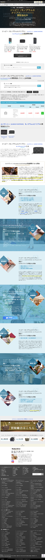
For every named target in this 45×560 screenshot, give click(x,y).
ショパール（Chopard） (19, 539)
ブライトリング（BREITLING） (6, 501)
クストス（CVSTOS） (5, 487)
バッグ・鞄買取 (25, 469)
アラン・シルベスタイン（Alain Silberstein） (37, 480)
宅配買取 (22, 211)
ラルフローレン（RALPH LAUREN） (36, 505)
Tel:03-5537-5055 (13, 243)
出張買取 (26, 212)
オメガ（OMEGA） (4, 485)
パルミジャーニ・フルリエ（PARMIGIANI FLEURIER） (37, 498)
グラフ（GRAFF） (4, 536)
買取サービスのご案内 (16, 467)
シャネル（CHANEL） (5, 518)
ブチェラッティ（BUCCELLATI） (21, 544)
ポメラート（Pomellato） (5, 547)
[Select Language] (4, 559)
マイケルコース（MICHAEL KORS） (7, 526)
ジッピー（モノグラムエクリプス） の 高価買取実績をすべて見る (22, 55)
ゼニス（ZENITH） (33, 493)
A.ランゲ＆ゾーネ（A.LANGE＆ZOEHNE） (8, 480)
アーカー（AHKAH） (5, 531)
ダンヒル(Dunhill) (4, 519)
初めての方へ (3, 469)
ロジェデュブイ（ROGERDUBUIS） (36, 506)
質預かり (14, 475)
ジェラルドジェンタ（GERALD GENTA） (36, 489)
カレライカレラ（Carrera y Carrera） (36, 534)
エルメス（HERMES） (19, 483)
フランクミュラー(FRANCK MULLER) (36, 544)
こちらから (13, 242)
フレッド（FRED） (19, 545)
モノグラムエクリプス (17, 33)
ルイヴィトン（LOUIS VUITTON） (35, 31)
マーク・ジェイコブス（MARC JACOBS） (37, 524)
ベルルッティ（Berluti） (5, 524)
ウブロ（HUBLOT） (5, 483)
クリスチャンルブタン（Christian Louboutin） (37, 513)
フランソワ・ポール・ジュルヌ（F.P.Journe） (37, 501)
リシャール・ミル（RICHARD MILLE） (7, 506)
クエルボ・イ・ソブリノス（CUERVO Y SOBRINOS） (36, 485)
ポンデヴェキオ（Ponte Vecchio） (21, 547)
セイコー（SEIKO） (19, 493)
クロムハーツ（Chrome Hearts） (21, 536)
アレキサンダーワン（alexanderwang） (7, 511)
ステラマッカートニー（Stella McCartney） (22, 518)
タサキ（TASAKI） (4, 540)
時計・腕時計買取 (25, 468)
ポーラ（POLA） (33, 545)
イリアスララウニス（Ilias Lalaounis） (21, 531)
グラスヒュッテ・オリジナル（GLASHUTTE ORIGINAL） (37, 488)
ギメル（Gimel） (4, 535)
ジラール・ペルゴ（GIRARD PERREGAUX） (8, 493)
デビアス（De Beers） (19, 541)
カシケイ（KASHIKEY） (5, 534)
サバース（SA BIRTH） (34, 536)
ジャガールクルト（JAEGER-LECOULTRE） (22, 490)
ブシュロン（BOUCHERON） (6, 544)
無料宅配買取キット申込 (5, 475)
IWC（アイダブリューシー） (20, 480)
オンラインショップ (36, 471)
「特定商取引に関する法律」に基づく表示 (38, 470)
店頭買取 (35, 211)
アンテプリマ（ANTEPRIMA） (20, 511)
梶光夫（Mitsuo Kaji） (5, 551)
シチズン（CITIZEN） (5, 490)
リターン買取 (15, 474)
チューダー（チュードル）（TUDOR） (36, 494)
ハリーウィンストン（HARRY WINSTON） (22, 497)
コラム (24, 474)
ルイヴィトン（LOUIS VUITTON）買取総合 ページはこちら (22, 418)
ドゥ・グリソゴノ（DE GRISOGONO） (22, 495)
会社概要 (34, 467)
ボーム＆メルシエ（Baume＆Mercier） (21, 504)
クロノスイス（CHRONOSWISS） (7, 489)
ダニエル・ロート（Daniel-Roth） (21, 494)
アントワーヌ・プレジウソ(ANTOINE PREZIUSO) (7, 482)
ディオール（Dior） (19, 519)
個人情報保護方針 (35, 468)
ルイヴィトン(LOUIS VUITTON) (20, 19)
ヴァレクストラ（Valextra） (35, 511)
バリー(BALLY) (4, 522)
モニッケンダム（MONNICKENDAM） (7, 550)
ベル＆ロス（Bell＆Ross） (5, 504)
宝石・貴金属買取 (25, 470)
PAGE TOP (22, 445)
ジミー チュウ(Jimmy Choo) (34, 516)
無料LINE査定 (23, 213)
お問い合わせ (3, 474)
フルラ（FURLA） (33, 523)
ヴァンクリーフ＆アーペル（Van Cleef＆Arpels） (36, 482)
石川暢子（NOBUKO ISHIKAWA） (21, 551)
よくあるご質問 (4, 471)
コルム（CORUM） (19, 489)
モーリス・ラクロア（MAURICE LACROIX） (8, 505)
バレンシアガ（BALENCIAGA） (20, 522)
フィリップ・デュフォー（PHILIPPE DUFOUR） (36, 500)
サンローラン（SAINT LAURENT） (21, 516)
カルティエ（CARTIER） (19, 485)
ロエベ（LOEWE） (33, 527)
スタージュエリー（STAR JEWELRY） (36, 539)
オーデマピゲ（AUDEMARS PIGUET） (36, 483)
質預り (39, 2)
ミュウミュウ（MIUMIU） (34, 526)
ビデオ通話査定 (15, 469)
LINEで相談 (42, 113)
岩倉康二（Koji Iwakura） (34, 550)
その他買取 (24, 473)
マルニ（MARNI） (19, 526)
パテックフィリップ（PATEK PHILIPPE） (36, 495)
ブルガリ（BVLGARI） (19, 523)
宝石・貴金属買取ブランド (5, 529)
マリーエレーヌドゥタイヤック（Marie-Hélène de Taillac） (36, 547)
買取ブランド (25, 467)
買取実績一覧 (3, 470)
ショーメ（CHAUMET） (5, 539)
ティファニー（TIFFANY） (6, 495)
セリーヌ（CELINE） (34, 518)
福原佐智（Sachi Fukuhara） (35, 551)
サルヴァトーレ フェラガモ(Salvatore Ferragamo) (7, 517)
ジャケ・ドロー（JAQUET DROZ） (36, 490)
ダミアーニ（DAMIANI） (20, 540)
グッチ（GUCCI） (18, 487)
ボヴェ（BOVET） (33, 504)
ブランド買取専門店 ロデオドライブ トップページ (7, 468)
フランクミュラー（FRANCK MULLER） (22, 501)
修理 (42, 2)
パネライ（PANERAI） (5, 497)
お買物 (37, 2)
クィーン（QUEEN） (19, 535)
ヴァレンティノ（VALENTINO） (6, 512)
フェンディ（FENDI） (34, 522)
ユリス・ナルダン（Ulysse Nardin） (21, 505)
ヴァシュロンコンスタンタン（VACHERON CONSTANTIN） (22, 482)
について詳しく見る (11, 318)
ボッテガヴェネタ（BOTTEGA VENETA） (22, 524)
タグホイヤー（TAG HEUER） (6, 494)
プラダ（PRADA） (4, 523)
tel (35, 2)
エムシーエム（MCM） (19, 512)
